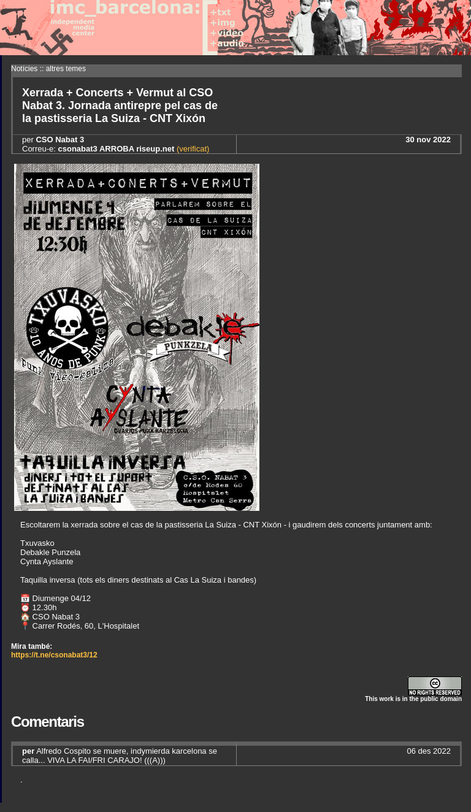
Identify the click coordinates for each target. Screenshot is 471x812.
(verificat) (191, 148)
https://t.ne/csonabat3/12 (54, 655)
